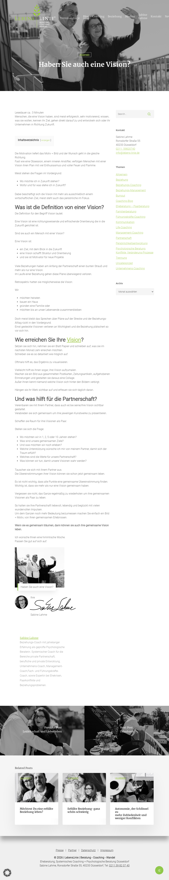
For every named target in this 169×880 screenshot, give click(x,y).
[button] (7, 872)
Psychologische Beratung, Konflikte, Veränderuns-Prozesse (134, 250)
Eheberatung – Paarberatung (132, 206)
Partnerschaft (124, 238)
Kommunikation (125, 222)
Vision (74, 340)
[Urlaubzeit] (126, 730)
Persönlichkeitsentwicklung (132, 243)
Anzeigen (45, 140)
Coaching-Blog (124, 201)
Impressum (106, 850)
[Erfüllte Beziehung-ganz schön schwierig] (84, 799)
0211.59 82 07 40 (119, 865)
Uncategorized (124, 263)
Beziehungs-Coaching (128, 185)
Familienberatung (126, 211)
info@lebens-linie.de (127, 152)
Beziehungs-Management (131, 190)
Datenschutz (88, 850)
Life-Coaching (124, 227)
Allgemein (84, 54)
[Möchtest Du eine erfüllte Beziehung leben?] (36, 799)
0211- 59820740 (125, 148)
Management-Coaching (129, 232)
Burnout (120, 195)
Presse (60, 850)
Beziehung (122, 179)
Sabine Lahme (29, 637)
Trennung (121, 257)
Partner (72, 850)
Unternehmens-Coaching (130, 268)
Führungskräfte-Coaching (130, 216)
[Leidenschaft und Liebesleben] (42, 730)
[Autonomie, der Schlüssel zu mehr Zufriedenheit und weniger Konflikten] (131, 799)
